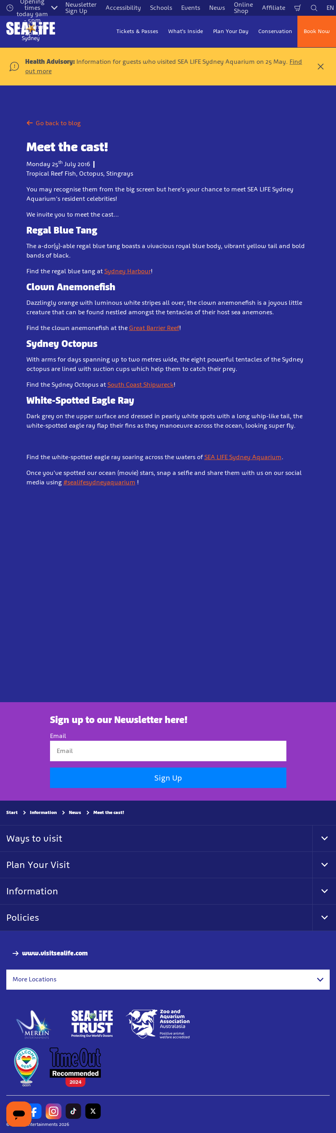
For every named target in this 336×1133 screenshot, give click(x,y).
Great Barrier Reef (154, 328)
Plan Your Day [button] (231, 31)
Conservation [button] (275, 31)
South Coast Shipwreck (141, 384)
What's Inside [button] (185, 31)
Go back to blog (53, 123)
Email (58, 736)
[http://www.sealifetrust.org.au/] (92, 1024)
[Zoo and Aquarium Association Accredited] (159, 1024)
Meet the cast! (108, 813)
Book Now (317, 31)
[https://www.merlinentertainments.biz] (34, 1024)
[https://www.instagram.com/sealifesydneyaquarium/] (53, 1111)
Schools (161, 7)
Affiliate (273, 7)
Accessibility (123, 7)
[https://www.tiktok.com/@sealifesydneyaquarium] (73, 1111)
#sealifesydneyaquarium (99, 482)
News (217, 7)
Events (190, 7)
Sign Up (168, 778)
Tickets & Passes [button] (137, 31)
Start (12, 813)
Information (43, 813)
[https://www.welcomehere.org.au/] (26, 1067)
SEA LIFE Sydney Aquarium (243, 457)
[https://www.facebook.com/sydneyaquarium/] (34, 1111)
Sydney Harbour (127, 271)
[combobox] (168, 980)
